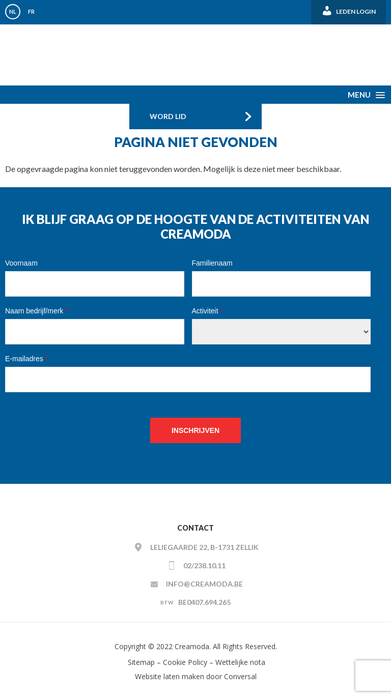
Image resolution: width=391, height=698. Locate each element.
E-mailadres (26, 359)
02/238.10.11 (204, 565)
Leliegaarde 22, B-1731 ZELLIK (204, 547)
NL (12, 11)
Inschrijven (195, 430)
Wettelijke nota (240, 662)
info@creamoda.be (204, 583)
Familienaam (212, 263)
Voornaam (21, 263)
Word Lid (168, 116)
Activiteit (207, 311)
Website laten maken (169, 676)
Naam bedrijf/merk (36, 311)
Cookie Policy (185, 662)
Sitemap (140, 662)
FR (31, 11)
